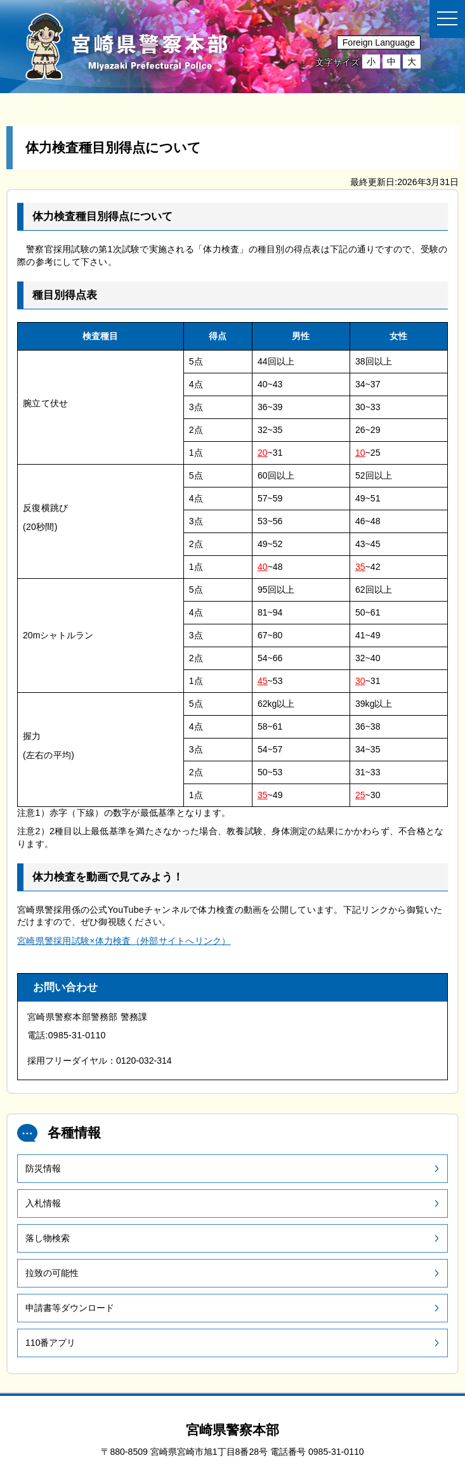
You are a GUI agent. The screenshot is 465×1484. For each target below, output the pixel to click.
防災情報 (43, 1168)
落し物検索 (47, 1238)
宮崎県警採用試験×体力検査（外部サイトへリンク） (124, 941)
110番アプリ (50, 1343)
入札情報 (43, 1203)
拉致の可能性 (52, 1273)
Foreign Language (379, 42)
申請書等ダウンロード (69, 1308)
